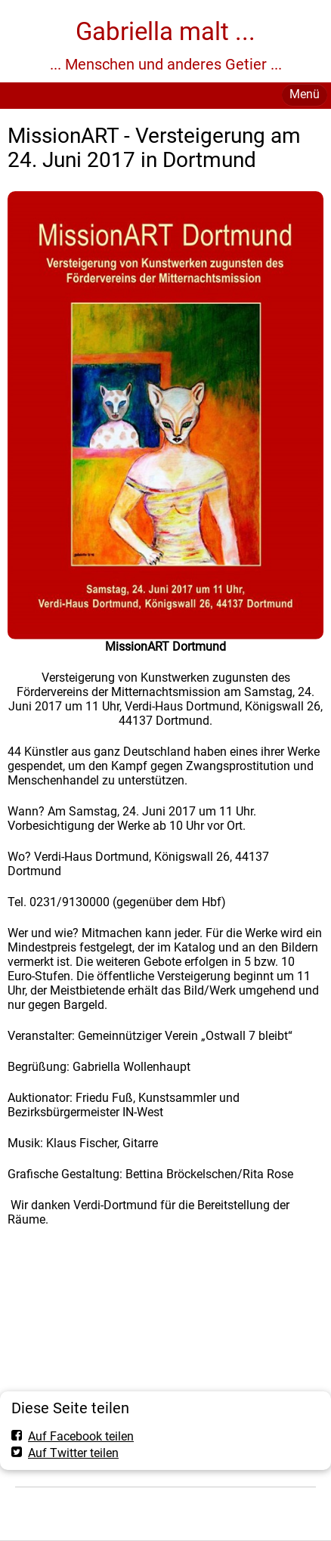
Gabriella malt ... (165, 31)
